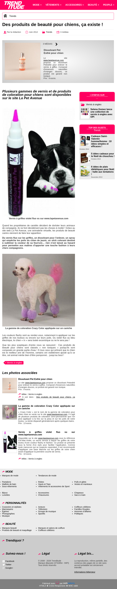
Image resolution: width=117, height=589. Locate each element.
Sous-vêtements (9, 486)
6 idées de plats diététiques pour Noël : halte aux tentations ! (102, 171)
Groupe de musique (47, 511)
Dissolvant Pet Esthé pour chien (35, 379)
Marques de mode (10, 475)
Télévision (42, 509)
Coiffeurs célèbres (82, 507)
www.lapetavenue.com (53, 60)
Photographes (8, 514)
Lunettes (6, 495)
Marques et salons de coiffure (51, 528)
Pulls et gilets (80, 482)
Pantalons (6, 482)
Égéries (5, 511)
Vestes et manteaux (83, 484)
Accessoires (43, 493)
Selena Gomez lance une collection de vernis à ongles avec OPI (101, 113)
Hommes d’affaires (82, 511)
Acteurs (41, 507)
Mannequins (7, 509)
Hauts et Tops (44, 484)
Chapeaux (79, 493)
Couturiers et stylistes (11, 507)
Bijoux (4, 493)
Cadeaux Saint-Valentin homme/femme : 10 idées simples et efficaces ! (101, 141)
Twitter (8, 564)
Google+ (9, 568)
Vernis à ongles (14, 362)
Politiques (78, 514)
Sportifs (41, 514)
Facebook (9, 561)
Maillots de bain (9, 484)
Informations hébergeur (84, 572)
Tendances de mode (47, 475)
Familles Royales (82, 509)
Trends (12, 16)
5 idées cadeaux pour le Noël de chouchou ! (102, 154)
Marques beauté (9, 528)
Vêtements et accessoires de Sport (53, 486)
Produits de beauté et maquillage (17, 530)
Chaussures (43, 495)
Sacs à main (79, 495)
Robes (41, 482)
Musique (6, 516)
